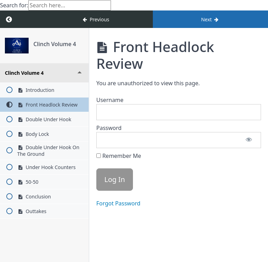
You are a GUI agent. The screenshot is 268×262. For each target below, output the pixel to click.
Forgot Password (118, 203)
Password (108, 128)
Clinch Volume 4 (55, 44)
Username (110, 100)
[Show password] (249, 140)
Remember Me (118, 156)
